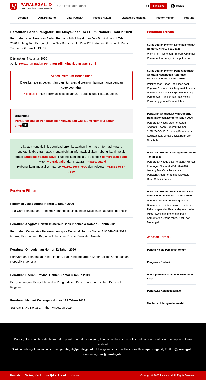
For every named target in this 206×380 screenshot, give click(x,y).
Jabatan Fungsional (134, 17)
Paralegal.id (36, 4)
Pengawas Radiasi (158, 262)
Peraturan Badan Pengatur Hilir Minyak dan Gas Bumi (57, 63)
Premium (158, 5)
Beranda (22, 17)
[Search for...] (99, 6)
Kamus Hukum (102, 17)
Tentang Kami (33, 375)
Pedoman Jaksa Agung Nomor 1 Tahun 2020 (42, 203)
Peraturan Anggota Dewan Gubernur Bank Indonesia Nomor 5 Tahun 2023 (63, 224)
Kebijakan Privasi (56, 375)
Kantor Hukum (165, 17)
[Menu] (194, 6)
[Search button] (148, 6)
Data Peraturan (47, 17)
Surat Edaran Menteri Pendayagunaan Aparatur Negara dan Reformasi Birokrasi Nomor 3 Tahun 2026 (170, 74)
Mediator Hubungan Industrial (165, 303)
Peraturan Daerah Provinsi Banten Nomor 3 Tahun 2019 (50, 275)
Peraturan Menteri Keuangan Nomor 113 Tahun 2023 (47, 300)
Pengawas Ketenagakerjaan (164, 290)
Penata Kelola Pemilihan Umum (166, 249)
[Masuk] (177, 6)
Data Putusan (75, 17)
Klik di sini (30, 93)
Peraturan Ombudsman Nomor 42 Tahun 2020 (43, 249)
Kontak (75, 375)
